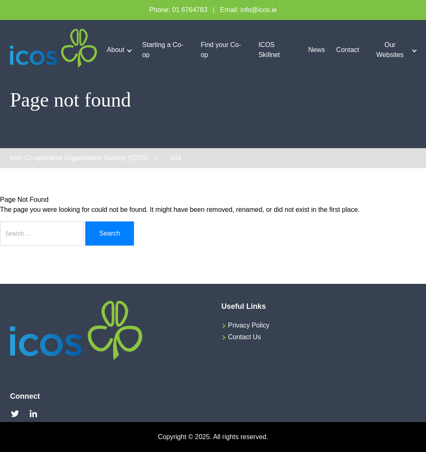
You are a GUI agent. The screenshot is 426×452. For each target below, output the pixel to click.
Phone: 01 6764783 (178, 9)
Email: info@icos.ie (248, 9)
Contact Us (244, 336)
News (316, 49)
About (115, 49)
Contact (347, 49)
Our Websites (390, 49)
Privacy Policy (249, 325)
